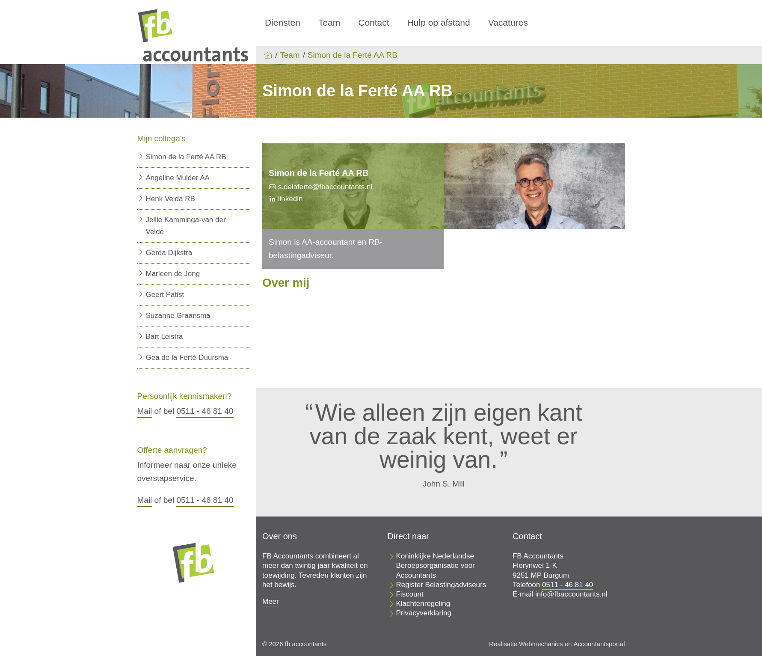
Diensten (282, 22)
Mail (144, 411)
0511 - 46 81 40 (204, 411)
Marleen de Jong (173, 274)
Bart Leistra (164, 336)
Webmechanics (541, 643)
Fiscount (409, 594)
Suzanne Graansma (178, 316)
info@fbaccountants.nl (571, 594)
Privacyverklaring (423, 613)
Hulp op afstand (438, 22)
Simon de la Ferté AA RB (352, 54)
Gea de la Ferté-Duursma (187, 357)
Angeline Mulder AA (178, 178)
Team (329, 22)
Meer (270, 601)
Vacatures (508, 22)
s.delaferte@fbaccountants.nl (324, 187)
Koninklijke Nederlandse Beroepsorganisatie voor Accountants (435, 565)
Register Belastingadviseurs (441, 585)
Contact (373, 22)
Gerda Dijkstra (169, 253)
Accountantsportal (599, 643)
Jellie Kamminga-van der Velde (186, 226)
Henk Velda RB (170, 199)
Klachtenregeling (423, 604)
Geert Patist (165, 295)
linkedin (289, 199)
